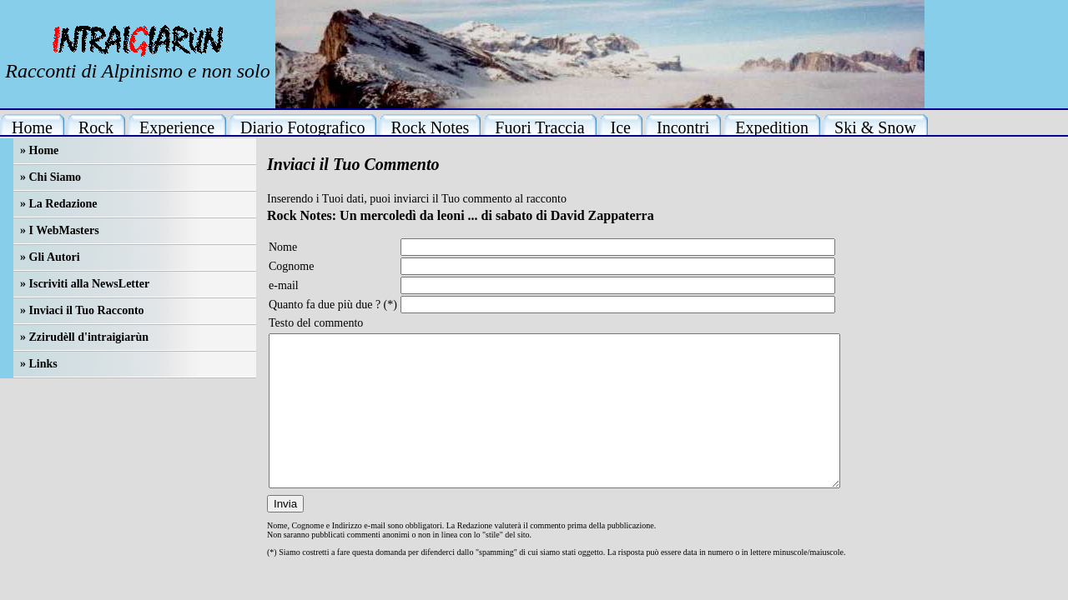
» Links (39, 364)
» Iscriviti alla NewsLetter (84, 284)
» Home (39, 150)
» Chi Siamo (50, 177)
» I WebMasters (59, 230)
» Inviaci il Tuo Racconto (82, 310)
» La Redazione (59, 204)
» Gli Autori (50, 257)
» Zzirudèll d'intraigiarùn (84, 337)
